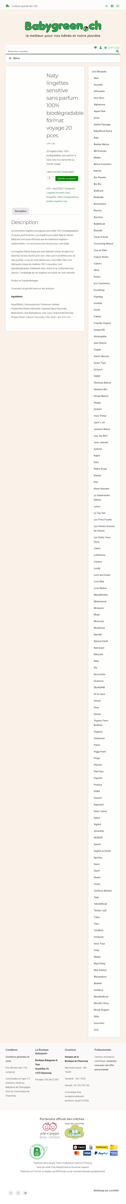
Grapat (97, 349)
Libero (97, 548)
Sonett (97, 844)
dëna (96, 270)
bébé (60, 197)
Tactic (97, 884)
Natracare (99, 648)
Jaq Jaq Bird (100, 436)
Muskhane (99, 628)
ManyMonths (101, 595)
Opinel (97, 714)
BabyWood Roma (103, 131)
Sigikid (97, 824)
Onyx (96, 707)
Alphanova (99, 104)
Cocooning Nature (103, 243)
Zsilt (96, 1030)
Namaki (98, 634)
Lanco (97, 506)
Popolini (98, 778)
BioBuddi (98, 197)
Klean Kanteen (101, 488)
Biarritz (98, 171)
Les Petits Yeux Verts (102, 539)
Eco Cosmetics (102, 283)
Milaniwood (100, 601)
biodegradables (70, 197)
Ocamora (99, 681)
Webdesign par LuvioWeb (106, 1190)
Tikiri (96, 924)
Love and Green (102, 575)
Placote (98, 765)
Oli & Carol (99, 694)
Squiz (97, 864)
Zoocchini (99, 1023)
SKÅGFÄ (98, 837)
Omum (97, 701)
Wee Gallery (100, 970)
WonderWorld (101, 996)
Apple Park (99, 111)
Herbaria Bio (100, 389)
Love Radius (100, 588)
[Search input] (61, 51)
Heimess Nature (102, 382)
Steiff (97, 871)
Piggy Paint (100, 751)
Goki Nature (100, 343)
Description (20, 211)
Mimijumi (99, 608)
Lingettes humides (55, 193)
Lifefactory (99, 555)
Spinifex (98, 857)
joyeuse (98, 449)
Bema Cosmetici (102, 164)
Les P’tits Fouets (103, 519)
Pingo (97, 758)
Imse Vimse (100, 416)
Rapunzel (99, 804)
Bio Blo (97, 184)
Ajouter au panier (67, 178)
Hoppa (97, 402)
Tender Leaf (100, 910)
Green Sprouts (101, 356)
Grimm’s (98, 369)
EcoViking (99, 290)
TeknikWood (100, 904)
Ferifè (97, 310)
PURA (97, 791)
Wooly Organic (101, 1010)
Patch (97, 745)
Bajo (96, 137)
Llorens (98, 561)
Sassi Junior (100, 811)
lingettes (58, 201)
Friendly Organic (102, 323)
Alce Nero (99, 98)
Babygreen (63, 29)
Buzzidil (98, 230)
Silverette (99, 831)
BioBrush (99, 191)
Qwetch (98, 798)
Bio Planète (100, 177)
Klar (96, 482)
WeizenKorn (100, 977)
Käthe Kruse (100, 469)
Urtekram (99, 937)
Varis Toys (99, 943)
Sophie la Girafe (102, 851)
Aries (96, 118)
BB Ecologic (100, 151)
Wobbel (98, 983)
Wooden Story (101, 1003)
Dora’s (97, 277)
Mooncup (99, 621)
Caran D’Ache (101, 237)
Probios (98, 785)
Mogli (97, 614)
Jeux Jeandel (101, 442)
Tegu (96, 897)
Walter (97, 957)
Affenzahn (99, 91)
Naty (67, 193)
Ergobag (98, 296)
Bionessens (100, 204)
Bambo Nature (101, 144)
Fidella (97, 316)
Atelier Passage (102, 124)
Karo (96, 462)
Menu (14, 58)
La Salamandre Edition (102, 497)
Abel (96, 78)
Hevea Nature (101, 396)
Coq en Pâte (100, 250)
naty (65, 201)
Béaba (97, 157)
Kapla (97, 455)
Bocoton (98, 217)
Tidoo (97, 917)
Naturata (98, 654)
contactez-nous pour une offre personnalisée (106, 1065)
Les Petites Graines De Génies (104, 528)
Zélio (96, 1016)
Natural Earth (101, 641)
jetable (49, 201)
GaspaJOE (99, 330)
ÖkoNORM (99, 687)
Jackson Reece (102, 429)
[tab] (21, 211)
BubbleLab (99, 224)
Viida (96, 950)
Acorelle (98, 85)
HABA (97, 376)
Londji (97, 568)
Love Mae (99, 581)
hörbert (98, 409)
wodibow (98, 990)
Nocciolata (99, 674)
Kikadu (97, 475)
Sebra (97, 818)
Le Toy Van (100, 513)
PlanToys (99, 771)
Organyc (98, 731)
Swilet (97, 877)
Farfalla (98, 303)
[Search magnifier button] (117, 51)
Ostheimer (99, 738)
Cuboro (98, 263)
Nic (95, 667)
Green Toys (100, 363)
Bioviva (98, 210)
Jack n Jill (99, 422)
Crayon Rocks (101, 257)
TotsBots (98, 930)
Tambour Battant (103, 891)
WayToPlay (100, 963)
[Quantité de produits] (50, 177)
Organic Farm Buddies (101, 722)
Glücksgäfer (100, 336)
